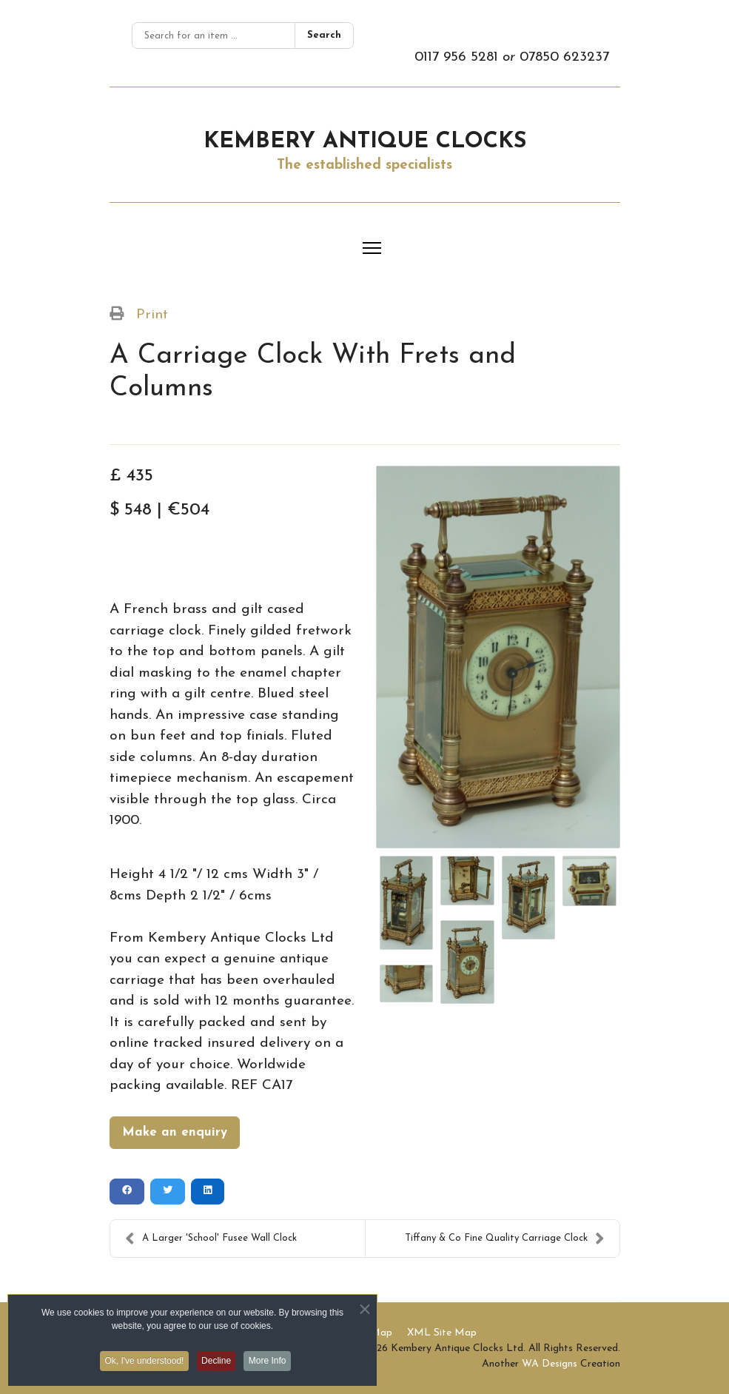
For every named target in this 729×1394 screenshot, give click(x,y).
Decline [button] (217, 1366)
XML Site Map (442, 1332)
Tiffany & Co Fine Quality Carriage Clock (505, 1238)
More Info (273, 1366)
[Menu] (372, 248)
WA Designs (549, 1364)
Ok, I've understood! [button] (141, 1366)
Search (324, 35)
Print (152, 315)
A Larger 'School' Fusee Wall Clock (211, 1238)
